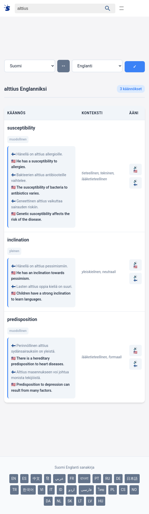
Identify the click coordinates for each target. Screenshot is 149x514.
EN (13, 478)
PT (97, 478)
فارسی (86, 490)
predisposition (22, 319)
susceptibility (21, 128)
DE (118, 478)
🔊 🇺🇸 (135, 169)
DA (48, 501)
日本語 (132, 478)
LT (80, 501)
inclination (18, 239)
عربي (59, 478)
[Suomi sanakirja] (9, 8)
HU (100, 501)
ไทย (101, 490)
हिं (47, 478)
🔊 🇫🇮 (135, 183)
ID (60, 490)
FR (72, 478)
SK (70, 501)
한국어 (28, 490)
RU (107, 478)
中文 (36, 478)
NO (134, 490)
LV (90, 501)
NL (59, 501)
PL (112, 490)
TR (14, 490)
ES (24, 478)
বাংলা (84, 478)
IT (51, 490)
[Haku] (54, 8)
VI (41, 490)
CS (123, 490)
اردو (71, 490)
